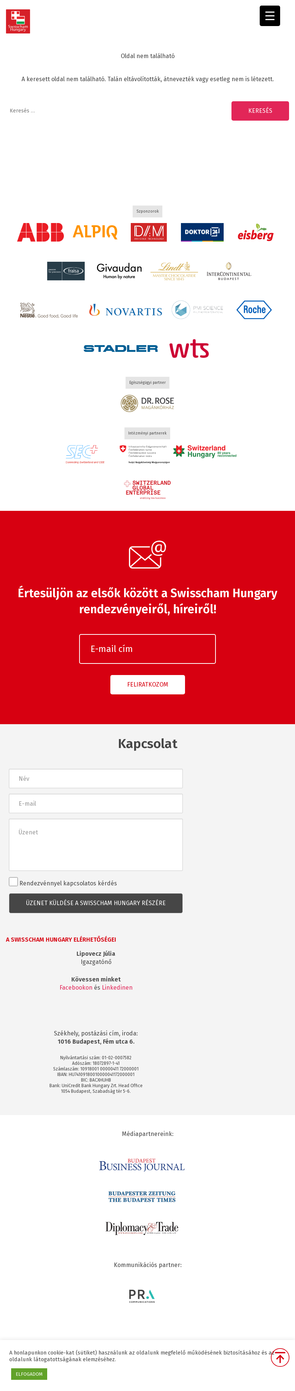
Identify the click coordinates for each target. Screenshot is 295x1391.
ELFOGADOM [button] (29, 1374)
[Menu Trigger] (270, 16)
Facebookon (76, 987)
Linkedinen (117, 987)
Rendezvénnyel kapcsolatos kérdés (63, 882)
